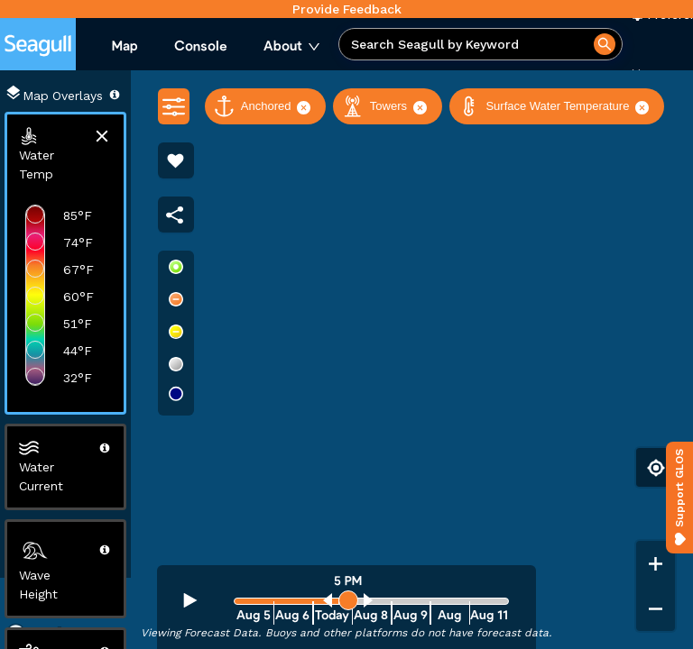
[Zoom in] (655, 563)
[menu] (216, 47)
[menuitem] (125, 47)
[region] (346, 359)
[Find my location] (655, 467)
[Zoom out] (655, 608)
